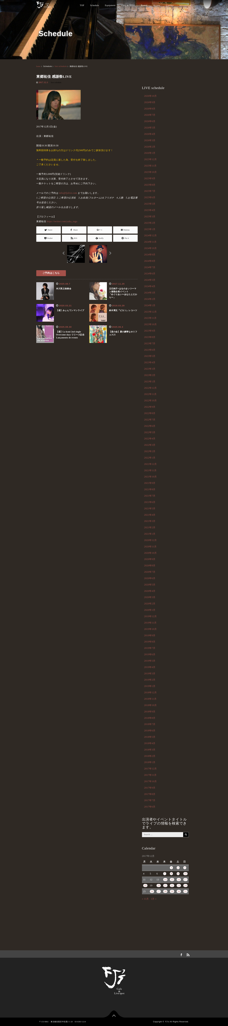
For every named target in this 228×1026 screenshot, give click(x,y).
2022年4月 (149, 438)
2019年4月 (149, 667)
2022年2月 (149, 451)
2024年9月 (149, 254)
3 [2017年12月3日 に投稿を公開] (185, 867)
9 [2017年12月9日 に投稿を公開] (178, 873)
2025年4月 (149, 210)
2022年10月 (150, 400)
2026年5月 (149, 127)
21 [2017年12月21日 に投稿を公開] (165, 885)
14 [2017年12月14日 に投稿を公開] (165, 879)
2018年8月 (149, 718)
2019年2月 (149, 679)
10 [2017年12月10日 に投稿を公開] (185, 873)
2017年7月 (149, 800)
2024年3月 (149, 292)
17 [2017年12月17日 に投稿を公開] (185, 879)
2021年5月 (149, 508)
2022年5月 (149, 432)
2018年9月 (149, 711)
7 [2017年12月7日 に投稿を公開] (164, 873)
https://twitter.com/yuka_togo (62, 221)
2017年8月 (149, 794)
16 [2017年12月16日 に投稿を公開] (179, 879)
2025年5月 (149, 204)
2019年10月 (150, 629)
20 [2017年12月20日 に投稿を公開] (158, 885)
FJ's (167, 1022)
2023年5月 (149, 356)
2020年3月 (149, 597)
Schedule (94, 5)
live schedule (61, 66)
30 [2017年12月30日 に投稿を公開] (179, 891)
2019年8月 (149, 641)
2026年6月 (149, 121)
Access (156, 5)
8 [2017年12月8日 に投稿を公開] (171, 873)
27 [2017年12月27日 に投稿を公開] (158, 891)
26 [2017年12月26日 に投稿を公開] (152, 891)
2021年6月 (149, 502)
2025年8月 (149, 185)
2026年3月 (149, 140)
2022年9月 (149, 407)
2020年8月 (149, 565)
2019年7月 (149, 648)
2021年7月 (149, 495)
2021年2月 (149, 527)
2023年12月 (150, 311)
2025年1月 (149, 229)
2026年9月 (149, 102)
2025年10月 (150, 172)
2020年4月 (149, 591)
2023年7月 (149, 343)
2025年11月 (150, 165)
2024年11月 (150, 242)
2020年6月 (149, 578)
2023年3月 (149, 369)
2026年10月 (150, 96)
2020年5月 (149, 584)
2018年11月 (150, 699)
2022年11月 (150, 394)
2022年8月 (149, 413)
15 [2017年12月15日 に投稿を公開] (172, 879)
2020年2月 (149, 603)
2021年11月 (150, 470)
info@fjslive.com (68, 193)
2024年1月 (149, 305)
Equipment (110, 5)
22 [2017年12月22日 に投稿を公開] (172, 885)
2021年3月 (149, 521)
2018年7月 (149, 724)
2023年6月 (149, 350)
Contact (170, 5)
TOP (82, 5)
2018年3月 (149, 749)
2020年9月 (149, 559)
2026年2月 (149, 146)
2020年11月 (150, 546)
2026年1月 (149, 153)
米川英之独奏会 (63, 289)
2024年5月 (149, 280)
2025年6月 (149, 197)
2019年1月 (149, 686)
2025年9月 (149, 178)
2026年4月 (149, 134)
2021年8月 (149, 489)
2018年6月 (149, 730)
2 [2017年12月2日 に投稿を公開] (178, 867)
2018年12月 (150, 692)
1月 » (153, 899)
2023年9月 (149, 330)
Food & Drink (128, 5)
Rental (144, 5)
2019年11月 (150, 622)
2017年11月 (150, 775)
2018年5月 (149, 737)
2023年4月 (149, 362)
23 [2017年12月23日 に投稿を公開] (179, 885)
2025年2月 (149, 223)
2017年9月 (149, 787)
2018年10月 (150, 705)
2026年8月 (149, 108)
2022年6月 (149, 426)
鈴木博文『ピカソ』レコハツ (123, 310)
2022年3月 (149, 445)
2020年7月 (149, 572)
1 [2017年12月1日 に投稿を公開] (171, 867)
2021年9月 (149, 483)
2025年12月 (150, 159)
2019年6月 (149, 654)
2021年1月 (149, 534)
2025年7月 (149, 191)
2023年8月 (149, 337)
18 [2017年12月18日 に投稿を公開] (145, 885)
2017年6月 (149, 806)
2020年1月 (149, 610)
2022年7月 (149, 419)
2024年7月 (149, 267)
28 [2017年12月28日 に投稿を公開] (165, 891)
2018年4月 (149, 743)
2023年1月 (149, 381)
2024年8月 (149, 261)
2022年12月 (150, 388)
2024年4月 (149, 286)
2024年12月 (150, 235)
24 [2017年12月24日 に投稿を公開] (185, 885)
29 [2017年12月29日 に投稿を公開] (172, 891)
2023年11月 (150, 318)
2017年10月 (150, 781)
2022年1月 (149, 457)
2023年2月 (149, 375)
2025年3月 (149, 216)
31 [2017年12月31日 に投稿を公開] (185, 891)
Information (185, 5)
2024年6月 (149, 273)
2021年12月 (150, 464)
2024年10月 (150, 248)
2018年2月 (149, 756)
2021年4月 (149, 515)
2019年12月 (150, 616)
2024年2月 (149, 299)
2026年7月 (149, 115)
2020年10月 (150, 553)
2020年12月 (150, 540)
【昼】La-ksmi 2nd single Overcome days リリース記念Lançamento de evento (70, 335)
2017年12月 (150, 768)
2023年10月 (150, 324)
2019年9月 (149, 635)
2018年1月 (149, 762)
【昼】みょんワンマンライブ (70, 310)
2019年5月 (149, 661)
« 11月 (145, 899)
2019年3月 (149, 673)
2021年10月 (150, 476)
